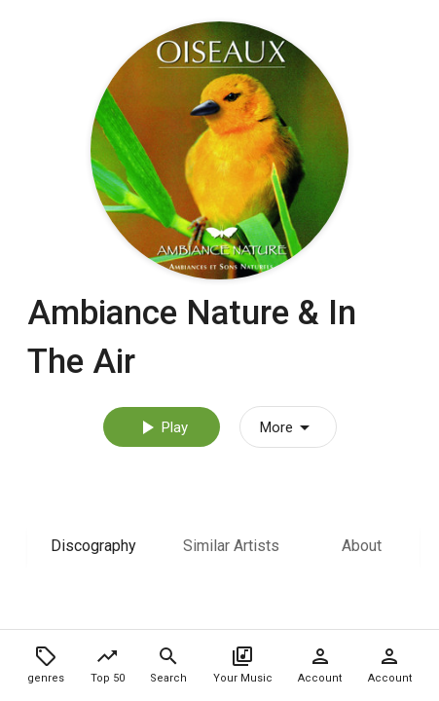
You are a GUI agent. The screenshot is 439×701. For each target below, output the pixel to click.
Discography (93, 545)
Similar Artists (231, 545)
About (362, 545)
